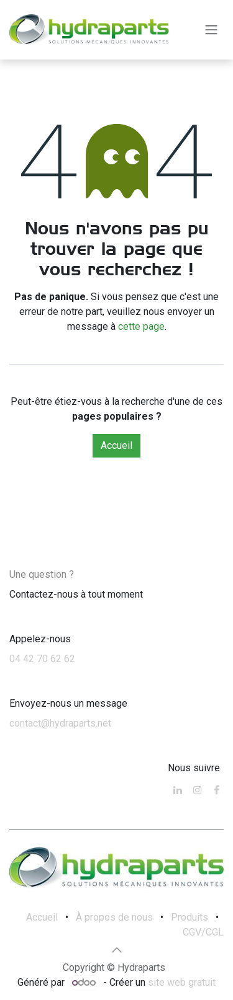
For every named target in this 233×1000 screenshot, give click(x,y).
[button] (117, 950)
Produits (189, 917)
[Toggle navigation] (211, 30)
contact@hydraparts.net (60, 723)
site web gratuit (182, 982)
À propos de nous (114, 917)
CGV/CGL (203, 932)
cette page (141, 326)
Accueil (116, 445)
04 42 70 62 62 (42, 659)
